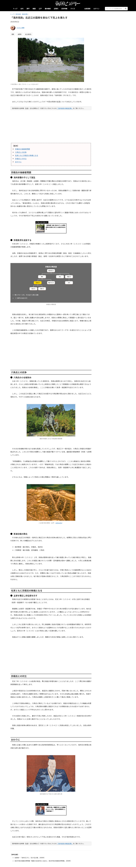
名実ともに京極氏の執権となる (26, 155)
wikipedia (58, 523)
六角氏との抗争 (21, 152)
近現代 (56, 8)
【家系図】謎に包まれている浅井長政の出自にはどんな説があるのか (55, 227)
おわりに (18, 162)
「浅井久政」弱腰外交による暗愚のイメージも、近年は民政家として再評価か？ (55, 809)
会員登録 (87, 8)
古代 (21, 8)
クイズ (72, 8)
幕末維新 (48, 8)
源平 (28, 8)
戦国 (34, 8)
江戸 (40, 8)
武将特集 (64, 8)
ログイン (96, 8)
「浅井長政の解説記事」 (65, 108)
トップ (15, 8)
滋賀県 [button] (19, 34)
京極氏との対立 (21, 158)
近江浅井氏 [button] (28, 34)
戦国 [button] (13, 34)
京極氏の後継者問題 (22, 149)
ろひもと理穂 (20, 28)
